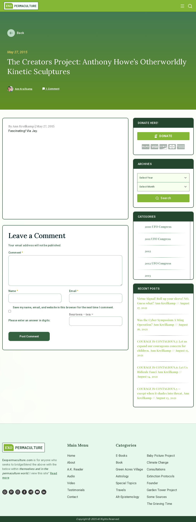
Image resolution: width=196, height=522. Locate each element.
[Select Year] (163, 177)
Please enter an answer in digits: (29, 320)
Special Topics (126, 483)
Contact (72, 497)
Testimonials (76, 490)
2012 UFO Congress (158, 263)
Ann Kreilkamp (24, 89)
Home (71, 455)
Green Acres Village (129, 469)
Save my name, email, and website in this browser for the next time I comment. (63, 307)
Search (163, 198)
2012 (148, 251)
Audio (71, 476)
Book (119, 462)
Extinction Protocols (160, 476)
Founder (152, 483)
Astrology (122, 476)
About (71, 462)
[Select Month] (163, 186)
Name (13, 291)
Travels (121, 490)
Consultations (156, 469)
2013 (148, 275)
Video (71, 483)
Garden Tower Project (162, 490)
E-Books (121, 455)
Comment (15, 252)
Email (73, 291)
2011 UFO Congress (158, 239)
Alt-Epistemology (127, 497)
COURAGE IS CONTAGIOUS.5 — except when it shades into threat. (160, 391)
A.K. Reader (75, 469)
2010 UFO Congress (158, 227)
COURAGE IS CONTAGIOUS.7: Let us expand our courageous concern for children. (162, 345)
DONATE (163, 136)
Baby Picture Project (161, 455)
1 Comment (50, 88)
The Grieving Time (159, 504)
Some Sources (157, 497)
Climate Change (157, 462)
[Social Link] (4, 492)
